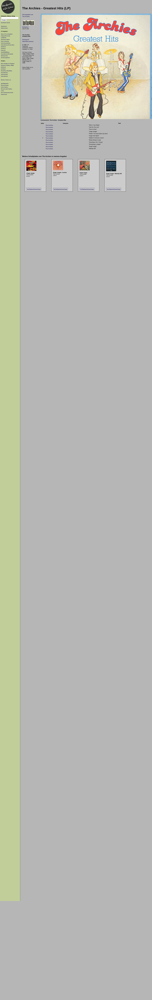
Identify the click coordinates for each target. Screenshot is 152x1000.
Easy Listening (5, 41)
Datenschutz (4, 28)
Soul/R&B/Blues (5, 52)
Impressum (4, 94)
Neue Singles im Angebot (7, 63)
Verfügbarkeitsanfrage (34, 189)
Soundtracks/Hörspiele (7, 54)
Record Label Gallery (6, 89)
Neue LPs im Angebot (6, 34)
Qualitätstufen (4, 83)
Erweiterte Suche (5, 22)
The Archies (49, 125)
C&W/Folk (3, 37)
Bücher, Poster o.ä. (6, 79)
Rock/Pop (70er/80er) (6, 70)
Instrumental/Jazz (5, 43)
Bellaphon (25, 27)
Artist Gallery (4, 87)
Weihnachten (4, 55)
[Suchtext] (10, 18)
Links (2, 90)
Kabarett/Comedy (5, 35)
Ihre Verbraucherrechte (7, 92)
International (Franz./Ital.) (7, 45)
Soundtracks (4, 72)
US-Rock (3, 48)
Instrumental (4, 74)
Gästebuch (4, 26)
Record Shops (5, 85)
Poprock (3, 50)
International (4, 76)
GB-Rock (3, 46)
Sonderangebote (5, 57)
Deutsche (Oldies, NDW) (7, 65)
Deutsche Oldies (5, 39)
